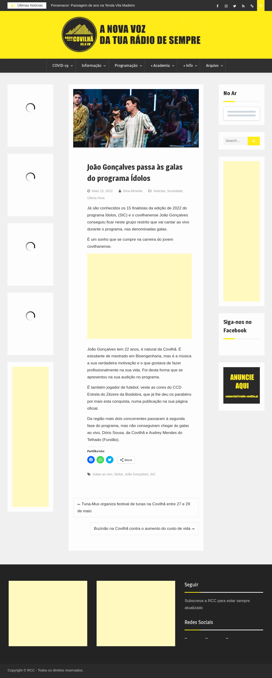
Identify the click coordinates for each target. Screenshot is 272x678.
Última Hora (96, 198)
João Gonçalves (136, 474)
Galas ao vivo (102, 474)
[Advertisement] (139, 296)
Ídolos (118, 474)
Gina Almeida (132, 191)
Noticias (159, 191)
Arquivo (212, 65)
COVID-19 (60, 65)
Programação (126, 65)
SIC (153, 474)
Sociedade (175, 191)
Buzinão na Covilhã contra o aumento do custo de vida (142, 528)
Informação (91, 65)
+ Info (188, 65)
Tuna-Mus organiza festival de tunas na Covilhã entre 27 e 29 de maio (133, 507)
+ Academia (160, 65)
